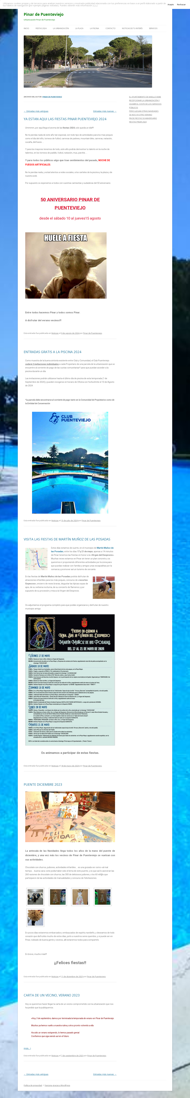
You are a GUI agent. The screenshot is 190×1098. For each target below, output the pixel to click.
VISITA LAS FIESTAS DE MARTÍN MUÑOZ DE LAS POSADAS (67, 539)
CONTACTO (110, 28)
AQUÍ (95, 5)
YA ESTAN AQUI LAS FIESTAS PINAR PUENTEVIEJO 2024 (65, 119)
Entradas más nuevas (105, 111)
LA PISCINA (94, 28)
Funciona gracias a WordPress (57, 1085)
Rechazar (181, 4)
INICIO (26, 28)
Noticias (55, 333)
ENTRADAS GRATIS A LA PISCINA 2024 (52, 352)
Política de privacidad (33, 1085)
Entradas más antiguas (36, 111)
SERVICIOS (153, 28)
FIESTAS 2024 (41, 28)
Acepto (171, 4)
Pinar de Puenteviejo (44, 14)
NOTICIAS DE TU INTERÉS (132, 28)
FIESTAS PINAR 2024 (138, 121)
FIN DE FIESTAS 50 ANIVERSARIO (143, 118)
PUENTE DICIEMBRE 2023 (43, 784)
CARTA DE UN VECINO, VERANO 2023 (52, 995)
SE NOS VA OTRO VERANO (140, 114)
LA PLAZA (79, 28)
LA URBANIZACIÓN (61, 28)
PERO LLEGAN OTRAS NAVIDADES (144, 111)
